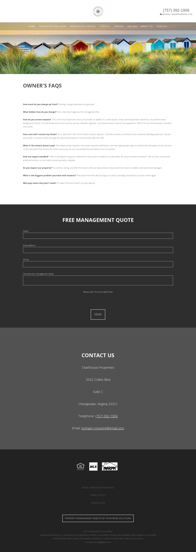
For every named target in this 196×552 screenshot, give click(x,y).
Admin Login (98, 502)
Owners (119, 26)
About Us (147, 26)
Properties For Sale (83, 26)
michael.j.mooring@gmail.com (102, 428)
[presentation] (98, 299)
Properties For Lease (52, 26)
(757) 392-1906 (151, 9)
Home (31, 26)
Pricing (132, 26)
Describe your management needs (38, 273)
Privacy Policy (98, 495)
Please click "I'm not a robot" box (98, 292)
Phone (26, 259)
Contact (162, 26)
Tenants (104, 26)
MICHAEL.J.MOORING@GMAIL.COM (151, 13)
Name (25, 231)
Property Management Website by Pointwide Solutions (98, 518)
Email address (29, 245)
